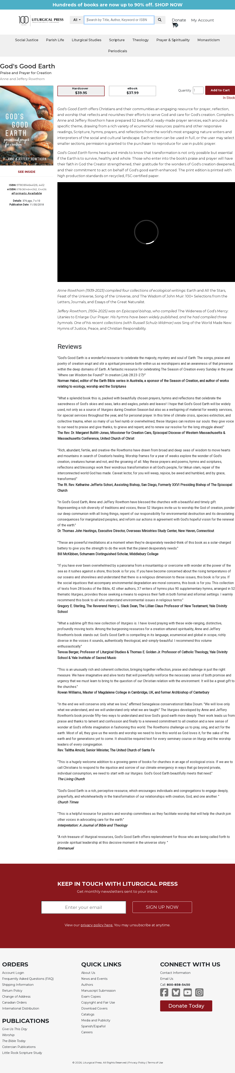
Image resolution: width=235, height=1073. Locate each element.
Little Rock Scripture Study (22, 1053)
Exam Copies (91, 996)
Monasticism (208, 40)
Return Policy (12, 991)
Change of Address (16, 996)
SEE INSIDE (26, 172)
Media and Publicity (95, 1020)
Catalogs (87, 1014)
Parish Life (55, 40)
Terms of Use (155, 1062)
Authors (87, 985)
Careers (87, 1032)
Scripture (117, 40)
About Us (88, 973)
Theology (140, 40)
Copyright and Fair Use (98, 1002)
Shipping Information (18, 985)
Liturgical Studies (86, 40)
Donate (179, 20)
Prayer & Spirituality (173, 40)
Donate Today (186, 1006)
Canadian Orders (14, 1002)
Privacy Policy (137, 1062)
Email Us (166, 979)
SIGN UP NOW (162, 907)
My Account (202, 20)
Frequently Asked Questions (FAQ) (28, 979)
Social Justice (26, 40)
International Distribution (20, 1008)
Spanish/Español (93, 1026)
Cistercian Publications (19, 1047)
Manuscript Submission (98, 991)
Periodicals (117, 51)
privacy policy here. (97, 925)
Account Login (13, 973)
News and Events (94, 979)
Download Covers (94, 1008)
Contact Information (175, 973)
